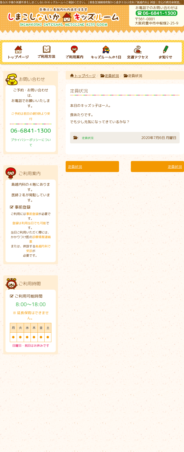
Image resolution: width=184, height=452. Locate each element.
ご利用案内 (73, 376)
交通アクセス (132, 376)
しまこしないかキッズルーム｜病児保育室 (87, 447)
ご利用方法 (44, 376)
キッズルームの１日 (103, 376)
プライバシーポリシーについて (92, 432)
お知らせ (162, 376)
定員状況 (112, 75)
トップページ (83, 75)
